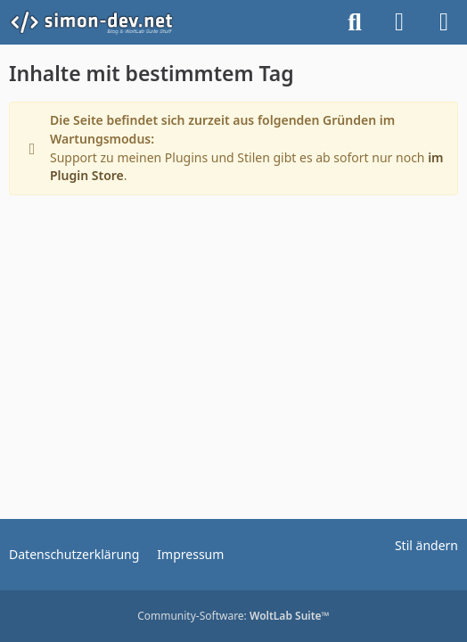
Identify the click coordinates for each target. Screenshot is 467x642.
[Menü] (444, 22)
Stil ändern (426, 545)
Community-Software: (233, 615)
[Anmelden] (399, 22)
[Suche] (355, 22)
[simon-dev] (103, 22)
